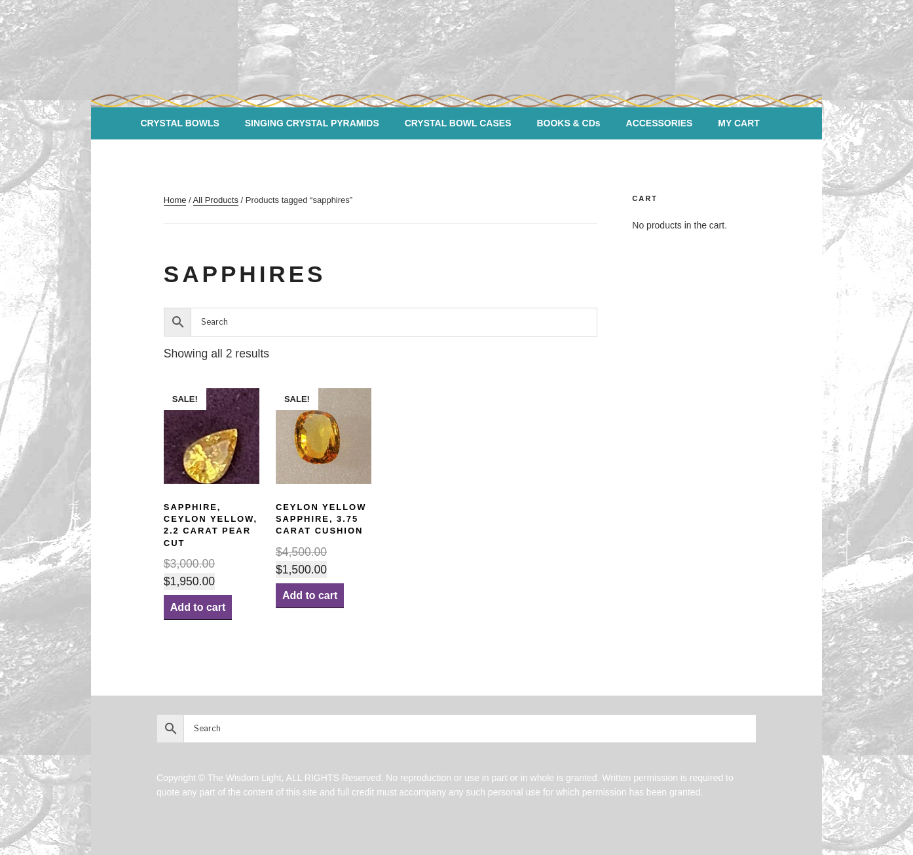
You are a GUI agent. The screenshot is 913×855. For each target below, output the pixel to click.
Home (175, 200)
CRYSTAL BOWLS (180, 123)
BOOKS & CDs (568, 123)
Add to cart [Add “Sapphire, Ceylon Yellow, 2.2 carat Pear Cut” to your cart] (197, 607)
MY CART (739, 123)
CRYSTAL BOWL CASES (458, 123)
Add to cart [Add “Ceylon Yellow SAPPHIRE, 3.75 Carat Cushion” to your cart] (309, 595)
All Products (215, 200)
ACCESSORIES (659, 123)
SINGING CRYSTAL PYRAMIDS (312, 123)
